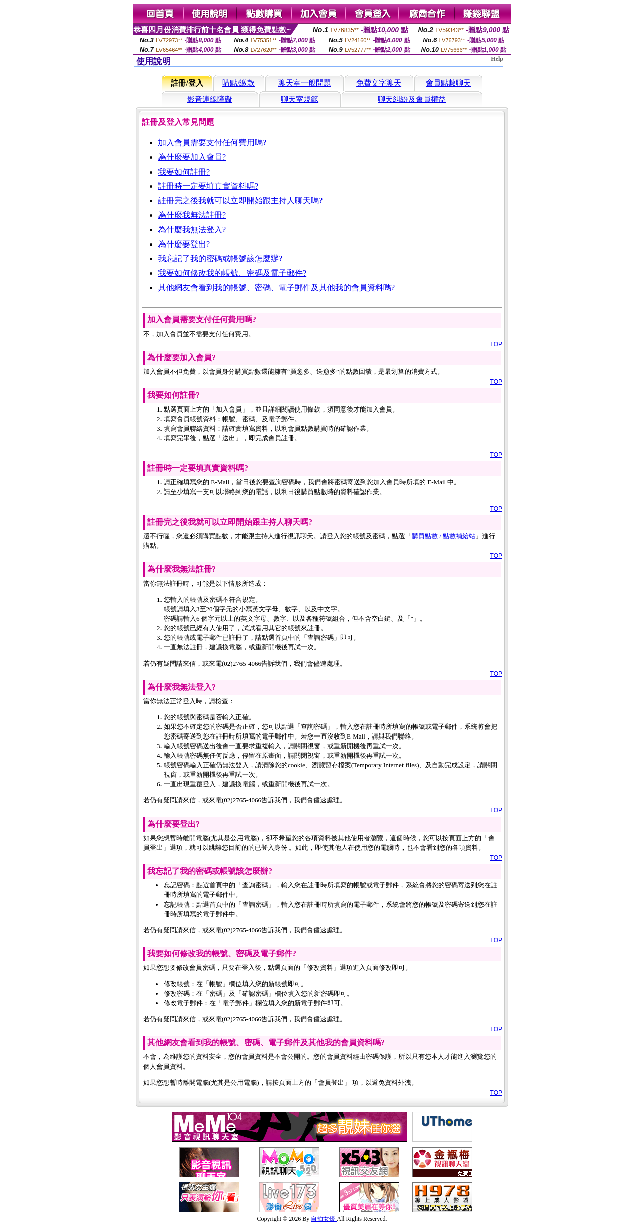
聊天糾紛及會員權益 (412, 99)
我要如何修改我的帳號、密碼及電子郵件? (232, 273)
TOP (496, 344)
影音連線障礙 (209, 99)
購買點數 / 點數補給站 (443, 536)
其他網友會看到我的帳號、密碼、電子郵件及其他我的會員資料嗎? (276, 287)
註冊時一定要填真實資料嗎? (208, 186)
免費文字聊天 (378, 83)
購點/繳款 (238, 83)
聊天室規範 (299, 99)
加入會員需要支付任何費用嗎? (212, 142)
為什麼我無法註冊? (192, 215)
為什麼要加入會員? (192, 157)
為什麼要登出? (184, 244)
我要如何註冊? (184, 172)
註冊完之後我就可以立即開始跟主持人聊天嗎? (240, 200)
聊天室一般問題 (304, 83)
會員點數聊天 (448, 83)
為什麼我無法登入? (192, 229)
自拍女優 (324, 1218)
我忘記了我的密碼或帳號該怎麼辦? (220, 258)
